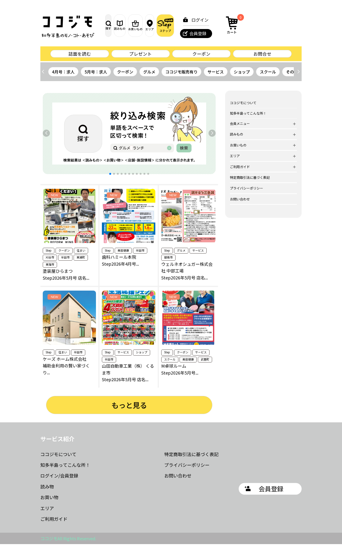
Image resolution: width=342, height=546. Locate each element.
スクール (268, 74)
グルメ (149, 74)
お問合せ (262, 54)
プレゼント (140, 54)
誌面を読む (79, 54)
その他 (292, 74)
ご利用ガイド (53, 520)
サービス (216, 74)
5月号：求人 (96, 74)
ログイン (253, 20)
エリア (191, 25)
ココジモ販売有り (181, 74)
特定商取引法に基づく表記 (250, 179)
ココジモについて (243, 104)
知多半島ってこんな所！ (248, 115)
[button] (298, 73)
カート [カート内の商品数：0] (287, 24)
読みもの (141, 25)
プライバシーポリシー (246, 190)
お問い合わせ (240, 201)
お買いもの (166, 25)
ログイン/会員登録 (59, 477)
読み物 (47, 488)
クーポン (201, 54)
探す (116, 25)
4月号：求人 (63, 74)
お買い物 (49, 499)
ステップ (216, 25)
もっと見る (129, 407)
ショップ (242, 74)
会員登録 (251, 33)
